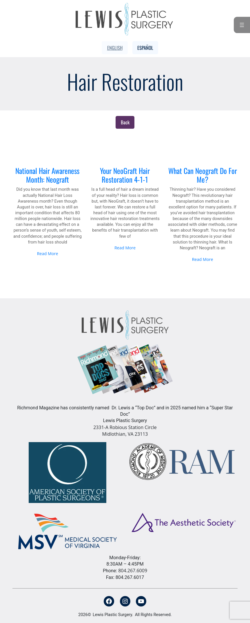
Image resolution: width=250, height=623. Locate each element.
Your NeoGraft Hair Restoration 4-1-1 (125, 175)
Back (125, 122)
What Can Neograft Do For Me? (202, 175)
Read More (47, 253)
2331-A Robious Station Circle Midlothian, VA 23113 (125, 430)
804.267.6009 (132, 570)
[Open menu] (241, 24)
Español (145, 47)
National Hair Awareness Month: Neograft (47, 175)
